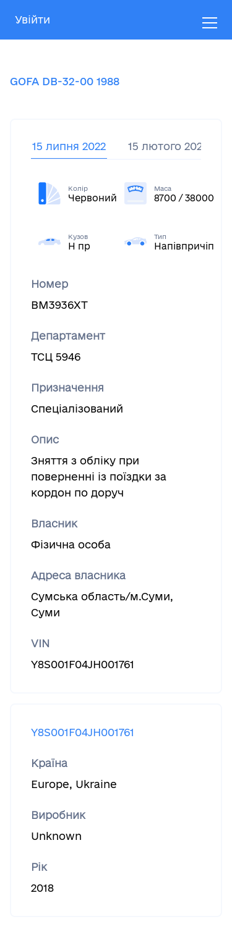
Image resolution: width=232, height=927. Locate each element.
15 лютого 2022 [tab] (168, 146)
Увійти (32, 19)
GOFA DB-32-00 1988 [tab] (64, 81)
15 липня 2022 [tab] (69, 146)
